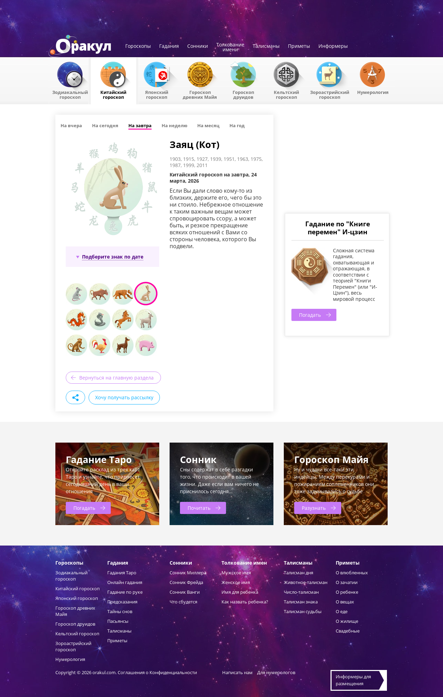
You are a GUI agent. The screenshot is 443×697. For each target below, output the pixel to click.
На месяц (208, 125)
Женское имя (236, 582)
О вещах (345, 602)
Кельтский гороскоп (286, 94)
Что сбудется (183, 602)
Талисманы (266, 46)
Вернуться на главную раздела (116, 377)
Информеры (333, 46)
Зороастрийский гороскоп (329, 94)
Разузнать (314, 508)
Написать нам (237, 672)
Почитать (199, 508)
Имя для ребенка (240, 592)
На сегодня (105, 125)
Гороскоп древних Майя (200, 94)
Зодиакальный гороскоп (70, 94)
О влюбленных (352, 572)
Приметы (299, 46)
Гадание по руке (125, 592)
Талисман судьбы (303, 611)
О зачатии (347, 582)
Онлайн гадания (124, 582)
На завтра (140, 125)
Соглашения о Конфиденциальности (158, 672)
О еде (341, 611)
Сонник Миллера (188, 572)
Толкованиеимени (230, 47)
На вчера (71, 125)
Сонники (197, 46)
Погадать (310, 315)
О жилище (347, 621)
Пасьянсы (117, 621)
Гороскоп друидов (75, 624)
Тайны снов (119, 611)
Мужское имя (236, 572)
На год (237, 125)
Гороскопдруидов (243, 94)
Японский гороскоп (156, 94)
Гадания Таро (121, 572)
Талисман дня (298, 572)
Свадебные (348, 631)
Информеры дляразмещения (353, 680)
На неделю (174, 125)
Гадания (169, 46)
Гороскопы (138, 46)
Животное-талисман (305, 582)
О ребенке (347, 592)
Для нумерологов (276, 672)
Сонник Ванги (185, 592)
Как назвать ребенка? (245, 602)
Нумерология (373, 92)
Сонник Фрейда (186, 582)
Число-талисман (301, 592)
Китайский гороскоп (113, 94)
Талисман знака (301, 602)
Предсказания (122, 602)
